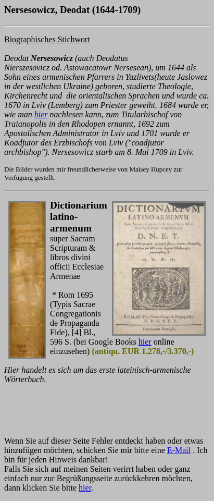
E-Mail (179, 450)
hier (41, 114)
